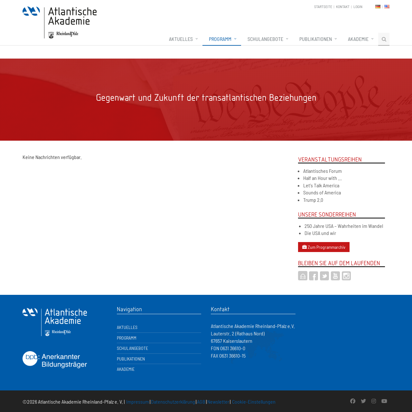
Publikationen (315, 39)
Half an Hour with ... (322, 178)
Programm (220, 39)
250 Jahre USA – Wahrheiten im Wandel (343, 226)
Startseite (323, 6)
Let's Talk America (321, 185)
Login (357, 6)
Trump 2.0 (313, 200)
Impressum (137, 401)
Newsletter (218, 401)
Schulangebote (265, 39)
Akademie (358, 39)
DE (377, 6)
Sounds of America (322, 192)
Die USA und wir (320, 233)
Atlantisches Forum (322, 171)
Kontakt (343, 6)
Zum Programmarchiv (323, 247)
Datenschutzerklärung (173, 401)
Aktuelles (181, 39)
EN (386, 6)
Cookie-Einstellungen (254, 401)
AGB (201, 401)
